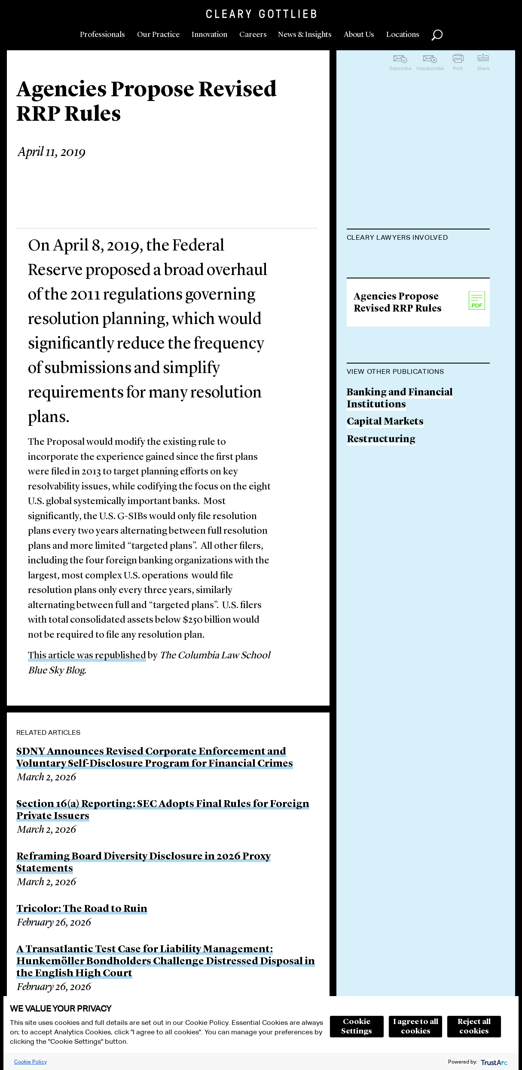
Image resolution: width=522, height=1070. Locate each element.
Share (483, 68)
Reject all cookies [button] (474, 1026)
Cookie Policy (30, 1061)
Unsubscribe (430, 68)
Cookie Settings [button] (356, 1026)
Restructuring (381, 549)
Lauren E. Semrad (388, 325)
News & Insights (305, 35)
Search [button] (437, 35)
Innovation (209, 35)
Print (458, 68)
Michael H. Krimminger (403, 259)
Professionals (102, 35)
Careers (253, 35)
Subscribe (400, 68)
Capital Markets (385, 532)
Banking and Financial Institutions (400, 509)
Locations (402, 35)
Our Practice (158, 35)
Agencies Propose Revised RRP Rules (398, 413)
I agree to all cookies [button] (415, 1026)
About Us (359, 35)
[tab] (418, 238)
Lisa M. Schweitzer (391, 292)
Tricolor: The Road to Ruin (81, 909)
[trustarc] (493, 1062)
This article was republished (87, 656)
